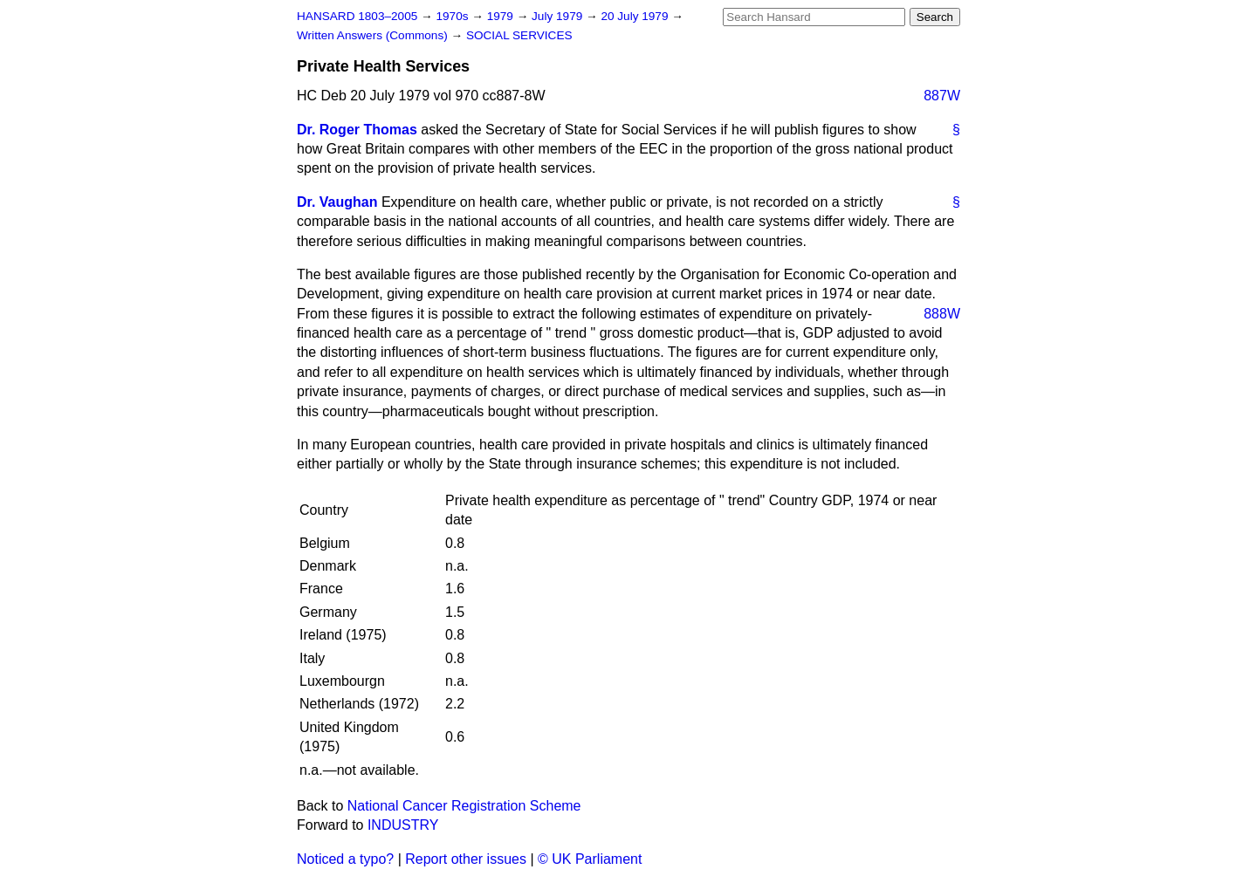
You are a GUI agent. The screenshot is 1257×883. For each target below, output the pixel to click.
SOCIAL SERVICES (519, 35)
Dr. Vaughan (337, 202)
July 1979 (559, 16)
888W (942, 313)
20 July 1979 (636, 16)
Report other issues (465, 859)
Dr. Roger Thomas (357, 129)
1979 (502, 16)
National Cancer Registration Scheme (464, 805)
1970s (453, 16)
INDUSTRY (403, 825)
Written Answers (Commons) (374, 35)
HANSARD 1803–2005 (357, 16)
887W (942, 95)
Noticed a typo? (345, 859)
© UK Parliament (590, 859)
